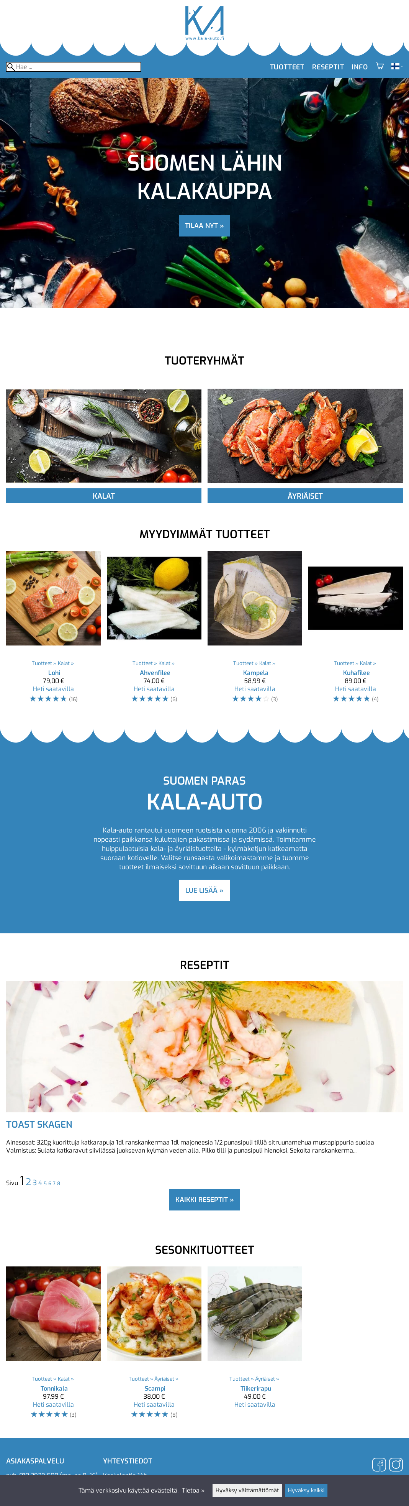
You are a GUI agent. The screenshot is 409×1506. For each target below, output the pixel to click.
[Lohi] (53, 630)
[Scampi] (154, 1346)
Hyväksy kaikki (306, 1490)
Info (360, 67)
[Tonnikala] (53, 1346)
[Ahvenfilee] (154, 630)
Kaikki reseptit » (204, 1199)
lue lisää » (204, 890)
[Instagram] (396, 1465)
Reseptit (328, 67)
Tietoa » (193, 1490)
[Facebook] (379, 1465)
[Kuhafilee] (355, 630)
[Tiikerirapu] (255, 1346)
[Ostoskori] (380, 67)
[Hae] (73, 67)
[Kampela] (255, 630)
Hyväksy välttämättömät (247, 1490)
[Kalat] (103, 487)
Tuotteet (287, 67)
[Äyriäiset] (305, 487)
